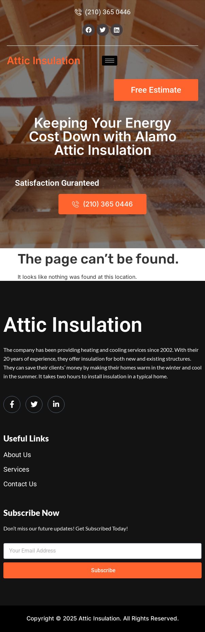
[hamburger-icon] (109, 61)
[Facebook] (11, 404)
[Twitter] (33, 404)
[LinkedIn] (56, 404)
